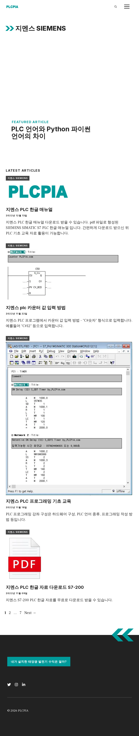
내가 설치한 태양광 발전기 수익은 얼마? (39, 661)
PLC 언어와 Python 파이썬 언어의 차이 (51, 132)
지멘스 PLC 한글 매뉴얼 (29, 209)
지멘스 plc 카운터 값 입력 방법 (36, 307)
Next (30, 613)
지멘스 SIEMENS (18, 178)
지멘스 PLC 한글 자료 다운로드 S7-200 (45, 587)
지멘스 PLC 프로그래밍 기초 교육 (38, 501)
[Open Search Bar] (115, 6)
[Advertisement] (69, 67)
